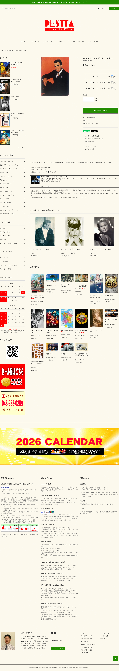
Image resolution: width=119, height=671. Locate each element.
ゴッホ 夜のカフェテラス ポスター (17, 63)
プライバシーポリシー (87, 647)
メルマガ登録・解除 (78, 41)
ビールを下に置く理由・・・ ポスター (16, 80)
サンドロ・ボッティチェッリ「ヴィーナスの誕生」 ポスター (81, 286)
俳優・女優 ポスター (21, 50)
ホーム (23, 41)
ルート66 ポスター (109, 296)
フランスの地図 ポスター (67, 331)
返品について (87, 120)
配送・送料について (86, 638)
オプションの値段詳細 (89, 117)
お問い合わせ (94, 41)
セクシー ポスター (15, 97)
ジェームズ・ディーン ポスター (41, 249)
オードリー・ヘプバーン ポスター (72, 249)
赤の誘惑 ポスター (66, 354)
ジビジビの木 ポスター (51, 285)
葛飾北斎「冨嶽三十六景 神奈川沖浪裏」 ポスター (81, 355)
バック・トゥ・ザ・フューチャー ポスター (17, 131)
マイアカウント (104, 633)
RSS (82, 653)
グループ (49, 41)
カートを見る (104, 636)
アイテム (113, 8)
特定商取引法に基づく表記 (90, 123)
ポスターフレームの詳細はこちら (53, 181)
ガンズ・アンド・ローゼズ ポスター (81, 331)
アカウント (103, 8)
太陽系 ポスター (50, 354)
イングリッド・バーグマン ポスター (102, 249)
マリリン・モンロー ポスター (96, 330)
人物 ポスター (9, 50)
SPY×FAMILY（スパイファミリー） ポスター (96, 296)
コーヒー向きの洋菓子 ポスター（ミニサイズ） (37, 363)
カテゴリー (35, 41)
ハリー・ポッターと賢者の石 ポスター (52, 331)
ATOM (86, 653)
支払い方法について (86, 636)
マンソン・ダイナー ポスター (111, 320)
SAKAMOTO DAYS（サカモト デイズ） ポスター (37, 297)
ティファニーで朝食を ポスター (17, 114)
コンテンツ (62, 41)
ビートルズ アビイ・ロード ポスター (67, 285)
